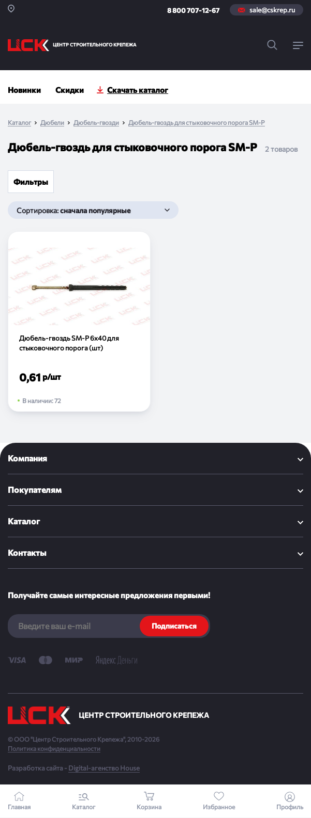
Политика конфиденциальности (54, 748)
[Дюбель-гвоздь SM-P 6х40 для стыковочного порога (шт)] (79, 321)
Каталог (19, 122)
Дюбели (52, 122)
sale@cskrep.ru (272, 9)
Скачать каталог (137, 89)
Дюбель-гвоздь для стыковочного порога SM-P (196, 122)
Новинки (24, 89)
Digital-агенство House (104, 768)
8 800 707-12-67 (193, 10)
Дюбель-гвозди (96, 122)
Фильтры (30, 181)
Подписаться (174, 625)
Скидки (69, 89)
